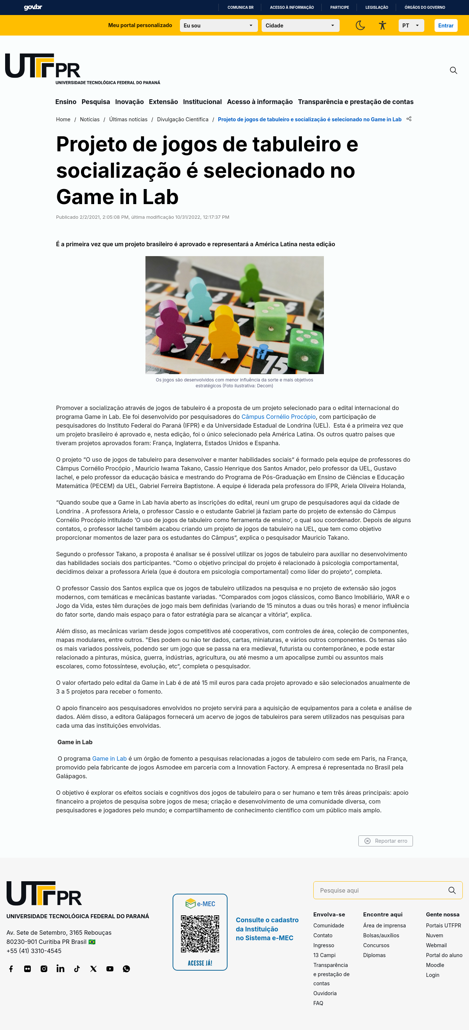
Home (63, 119)
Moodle (435, 965)
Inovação (129, 102)
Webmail (436, 945)
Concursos (376, 945)
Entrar (446, 25)
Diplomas (374, 955)
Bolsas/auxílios (381, 935)
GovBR (33, 7)
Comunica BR (241, 7)
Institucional (202, 102)
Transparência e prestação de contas (356, 102)
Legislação (377, 7)
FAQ (318, 1003)
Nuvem (434, 935)
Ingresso (323, 945)
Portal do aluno (444, 955)
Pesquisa (96, 102)
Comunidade (328, 925)
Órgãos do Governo (425, 7)
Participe (339, 7)
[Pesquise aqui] (381, 890)
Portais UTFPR (443, 925)
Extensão (163, 102)
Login (433, 975)
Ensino (66, 102)
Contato (322, 935)
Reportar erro (385, 841)
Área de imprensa (384, 925)
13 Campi (324, 955)
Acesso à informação (292, 7)
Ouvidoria (325, 993)
